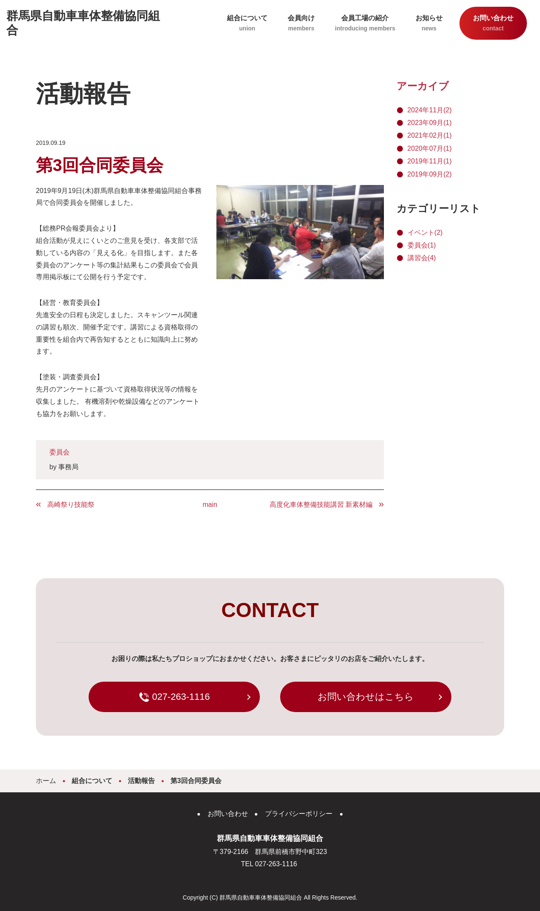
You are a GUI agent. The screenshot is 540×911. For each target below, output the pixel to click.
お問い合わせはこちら (366, 696)
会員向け (301, 23)
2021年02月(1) (430, 135)
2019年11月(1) (430, 161)
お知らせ (429, 23)
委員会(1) (422, 245)
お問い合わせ (493, 23)
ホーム (46, 780)
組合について (247, 23)
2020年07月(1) (430, 148)
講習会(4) (422, 257)
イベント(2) (425, 232)
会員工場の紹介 (365, 23)
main (209, 504)
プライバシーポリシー (298, 813)
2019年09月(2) (430, 174)
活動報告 (141, 780)
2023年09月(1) (430, 122)
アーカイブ (423, 86)
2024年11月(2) (430, 110)
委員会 (59, 452)
